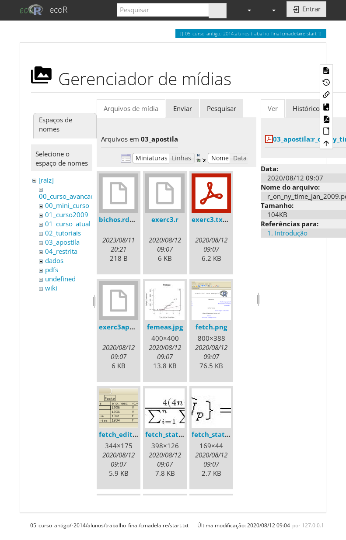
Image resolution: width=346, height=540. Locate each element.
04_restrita (61, 251)
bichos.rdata (119, 219)
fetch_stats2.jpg (218, 434)
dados (54, 260)
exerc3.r (164, 219)
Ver (273, 108)
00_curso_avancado (68, 196)
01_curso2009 (66, 214)
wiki (51, 288)
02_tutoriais (63, 232)
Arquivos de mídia (131, 108)
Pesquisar (221, 108)
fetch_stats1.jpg (171, 434)
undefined (60, 278)
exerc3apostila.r (126, 326)
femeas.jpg (165, 326)
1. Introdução (287, 232)
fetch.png (211, 326)
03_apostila (62, 242)
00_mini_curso (67, 205)
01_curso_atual (68, 223)
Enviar (182, 108)
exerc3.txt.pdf (215, 219)
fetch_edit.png (123, 434)
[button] (245, 10)
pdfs (51, 269)
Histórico (306, 108)
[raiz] (46, 180)
